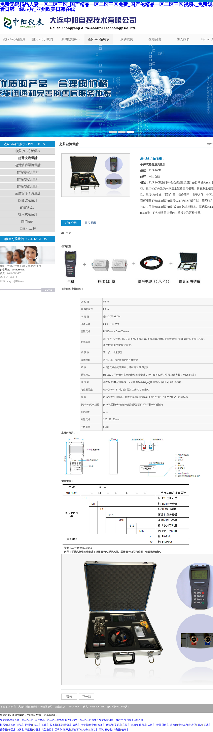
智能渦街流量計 (27, 179)
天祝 (101, 729)
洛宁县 (84, 724)
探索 (200, 724)
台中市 (92, 724)
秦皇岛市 (183, 724)
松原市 (3, 724)
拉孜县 (53, 724)
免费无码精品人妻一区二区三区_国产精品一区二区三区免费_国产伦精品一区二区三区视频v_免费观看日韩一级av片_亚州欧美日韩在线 (106, 7)
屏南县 (165, 724)
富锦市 (11, 724)
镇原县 (66, 729)
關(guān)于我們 (42, 39)
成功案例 (126, 39)
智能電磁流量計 (27, 172)
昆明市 (58, 729)
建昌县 (142, 724)
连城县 (20, 724)
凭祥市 (86, 729)
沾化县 (151, 724)
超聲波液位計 (27, 200)
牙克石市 (76, 729)
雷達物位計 (28, 207)
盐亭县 (3, 729)
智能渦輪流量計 (27, 186)
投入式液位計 (27, 214)
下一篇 (86, 696)
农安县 (116, 729)
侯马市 (125, 729)
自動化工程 (28, 228)
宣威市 (134, 724)
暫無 (69, 696)
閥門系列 (27, 221)
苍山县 (37, 724)
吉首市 (173, 724)
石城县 (207, 724)
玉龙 (60, 724)
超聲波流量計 (27, 158)
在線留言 (154, 39)
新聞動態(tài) (70, 39)
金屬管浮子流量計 (28, 193)
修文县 (101, 724)
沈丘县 (45, 724)
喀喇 (158, 724)
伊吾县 (37, 729)
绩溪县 (20, 729)
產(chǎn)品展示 (98, 39)
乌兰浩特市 (48, 729)
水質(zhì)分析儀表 (27, 151)
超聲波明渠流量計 (28, 165)
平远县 (28, 729)
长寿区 (192, 724)
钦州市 (28, 724)
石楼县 (108, 729)
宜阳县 (126, 724)
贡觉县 (117, 724)
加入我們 (183, 39)
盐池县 (76, 724)
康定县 (94, 729)
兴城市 (109, 724)
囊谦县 (67, 724)
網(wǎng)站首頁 (14, 39)
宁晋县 (11, 729)
